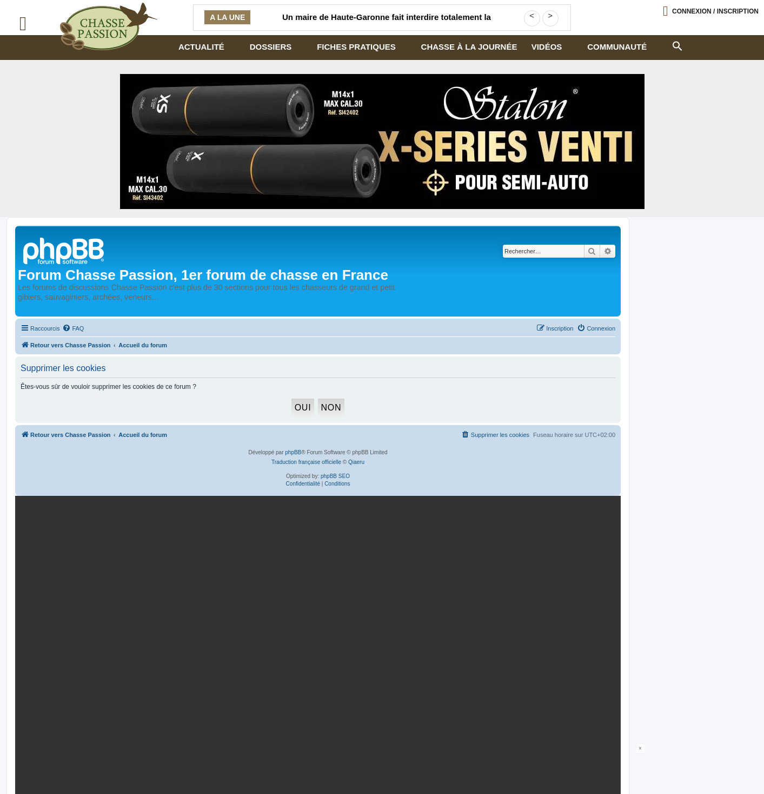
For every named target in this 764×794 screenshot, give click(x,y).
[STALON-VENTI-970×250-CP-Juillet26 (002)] (382, 141)
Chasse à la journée (469, 46)
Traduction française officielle (306, 462)
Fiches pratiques (356, 46)
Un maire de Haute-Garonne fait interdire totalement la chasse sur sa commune (386, 23)
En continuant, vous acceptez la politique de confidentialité (488, 630)
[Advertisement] (382, 768)
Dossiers (271, 46)
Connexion (715, 11)
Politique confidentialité (97, 756)
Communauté (617, 46)
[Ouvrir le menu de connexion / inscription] (711, 11)
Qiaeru (356, 462)
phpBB (293, 452)
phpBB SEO (335, 476)
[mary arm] (315, 593)
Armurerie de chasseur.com (104, 765)
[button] (677, 44)
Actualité (201, 46)
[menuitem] (73, 328)
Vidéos (547, 46)
